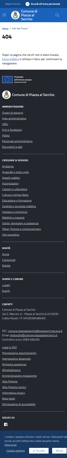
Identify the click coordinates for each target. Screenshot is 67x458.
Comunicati (8, 260)
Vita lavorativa (10, 234)
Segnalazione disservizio (16, 359)
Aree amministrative (14, 118)
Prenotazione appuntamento (19, 353)
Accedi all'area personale (43, 4)
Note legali (8, 398)
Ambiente (8, 166)
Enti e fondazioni (12, 130)
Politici (6, 135)
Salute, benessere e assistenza (20, 223)
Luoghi (6, 285)
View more (10, 445)
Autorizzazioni (10, 183)
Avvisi (5, 254)
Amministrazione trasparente (19, 376)
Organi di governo (12, 113)
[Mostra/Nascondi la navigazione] (4, 15)
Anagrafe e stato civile (15, 172)
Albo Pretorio (10, 381)
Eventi (6, 291)
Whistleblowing (11, 370)
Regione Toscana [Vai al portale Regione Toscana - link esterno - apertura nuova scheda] (12, 4)
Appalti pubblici (11, 178)
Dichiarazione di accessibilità (18, 404)
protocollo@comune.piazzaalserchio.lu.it (33, 335)
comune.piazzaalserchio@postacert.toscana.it (35, 331)
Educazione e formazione (17, 200)
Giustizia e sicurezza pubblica (19, 206)
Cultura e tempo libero (15, 195)
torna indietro (10, 59)
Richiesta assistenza (14, 364)
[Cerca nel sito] (57, 15)
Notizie (6, 265)
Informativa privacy (13, 393)
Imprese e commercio (14, 212)
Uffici (5, 124)
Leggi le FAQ (9, 347)
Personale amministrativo (17, 141)
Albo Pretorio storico (14, 387)
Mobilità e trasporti (13, 217)
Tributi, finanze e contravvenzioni (21, 229)
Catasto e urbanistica (14, 189)
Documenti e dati (12, 147)
